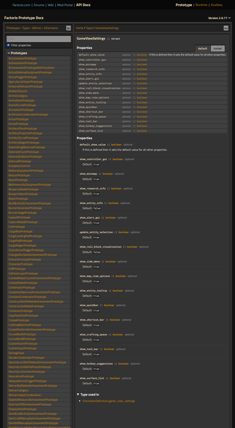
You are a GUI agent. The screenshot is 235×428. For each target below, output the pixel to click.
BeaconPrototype (19, 175)
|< (68, 28)
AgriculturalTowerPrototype (26, 81)
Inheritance (51, 28)
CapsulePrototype (19, 217)
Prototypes (13, 28)
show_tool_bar (88, 121)
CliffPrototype (17, 269)
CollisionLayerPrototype (23, 273)
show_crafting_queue (92, 116)
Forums (39, 5)
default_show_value (92, 54)
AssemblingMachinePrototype (27, 147)
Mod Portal (65, 5)
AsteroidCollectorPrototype (25, 156)
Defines (36, 28)
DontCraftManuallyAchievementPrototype (34, 418)
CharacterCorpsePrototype (25, 259)
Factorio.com (21, 5)
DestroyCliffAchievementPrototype (30, 404)
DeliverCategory (18, 390)
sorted (218, 48)
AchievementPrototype (23, 63)
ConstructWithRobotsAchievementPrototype (36, 301)
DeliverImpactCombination (25, 395)
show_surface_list (91, 130)
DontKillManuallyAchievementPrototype (33, 423)
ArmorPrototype (18, 119)
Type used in (90, 394)
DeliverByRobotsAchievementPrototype (33, 385)
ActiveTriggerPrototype (23, 77)
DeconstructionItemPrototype (27, 371)
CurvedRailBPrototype (22, 339)
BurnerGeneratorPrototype (25, 208)
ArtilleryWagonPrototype (24, 142)
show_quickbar (88, 107)
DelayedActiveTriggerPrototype (27, 381)
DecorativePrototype (21, 376)
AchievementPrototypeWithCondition (31, 67)
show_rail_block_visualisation (99, 88)
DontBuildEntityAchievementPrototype (33, 413)
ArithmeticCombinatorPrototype (28, 114)
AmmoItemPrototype (21, 100)
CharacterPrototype (21, 264)
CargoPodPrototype (20, 240)
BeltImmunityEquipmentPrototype (30, 184)
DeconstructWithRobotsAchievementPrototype (37, 362)
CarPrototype (17, 226)
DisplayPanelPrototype (22, 409)
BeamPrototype (18, 180)
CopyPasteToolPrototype (23, 315)
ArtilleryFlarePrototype (23, 128)
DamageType (16, 353)
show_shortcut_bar (91, 111)
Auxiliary (217, 4)
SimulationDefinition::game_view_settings (109, 401)
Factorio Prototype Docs (24, 18)
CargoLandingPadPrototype (25, 236)
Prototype (184, 5)
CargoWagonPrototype (22, 245)
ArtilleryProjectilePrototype (25, 133)
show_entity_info (90, 74)
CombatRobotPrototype (23, 283)
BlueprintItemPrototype (23, 194)
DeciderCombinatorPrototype (26, 357)
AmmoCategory (18, 96)
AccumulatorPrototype (22, 58)
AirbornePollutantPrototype (26, 86)
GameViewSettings (107, 28)
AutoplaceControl (19, 166)
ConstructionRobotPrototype (26, 306)
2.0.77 (219, 18)
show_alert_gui (89, 78)
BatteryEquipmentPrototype (26, 170)
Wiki (51, 5)
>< (226, 28)
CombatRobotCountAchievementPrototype (35, 278)
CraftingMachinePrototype (25, 325)
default (202, 48)
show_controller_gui (92, 59)
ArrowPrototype (18, 124)
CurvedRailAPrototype (22, 334)
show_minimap (87, 64)
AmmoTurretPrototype (22, 105)
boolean (142, 54)
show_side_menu (89, 92)
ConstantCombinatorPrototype (27, 297)
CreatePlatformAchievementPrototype (32, 329)
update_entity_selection (95, 83)
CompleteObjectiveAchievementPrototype (34, 292)
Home (79, 28)
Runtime (201, 4)
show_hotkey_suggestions (95, 126)
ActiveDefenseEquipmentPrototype (30, 72)
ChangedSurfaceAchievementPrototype (33, 254)
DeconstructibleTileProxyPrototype (30, 367)
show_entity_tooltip (92, 102)
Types (89, 28)
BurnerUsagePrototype (23, 212)
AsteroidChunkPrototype (24, 152)
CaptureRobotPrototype (23, 222)
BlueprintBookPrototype (23, 189)
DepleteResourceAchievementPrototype (33, 399)
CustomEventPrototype (23, 343)
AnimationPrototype (21, 110)
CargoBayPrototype (20, 231)
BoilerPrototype (18, 198)
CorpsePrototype (19, 320)
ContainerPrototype (21, 311)
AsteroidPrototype (20, 161)
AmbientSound (18, 91)
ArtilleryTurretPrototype (23, 138)
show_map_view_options (94, 97)
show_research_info (92, 69)
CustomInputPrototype (22, 348)
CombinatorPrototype (22, 287)
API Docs (83, 5)
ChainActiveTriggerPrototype (26, 250)
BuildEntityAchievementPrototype (30, 203)
